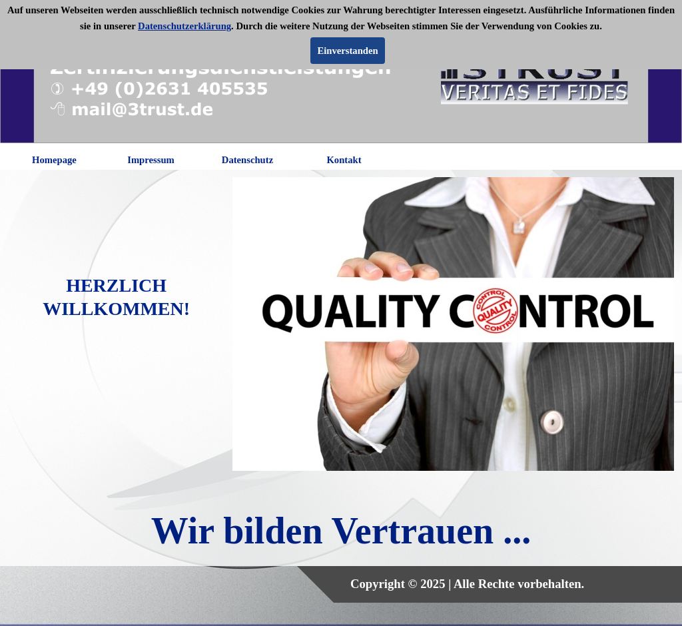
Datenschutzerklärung (184, 26)
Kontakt (343, 160)
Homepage (54, 160)
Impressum (150, 160)
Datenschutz (247, 160)
